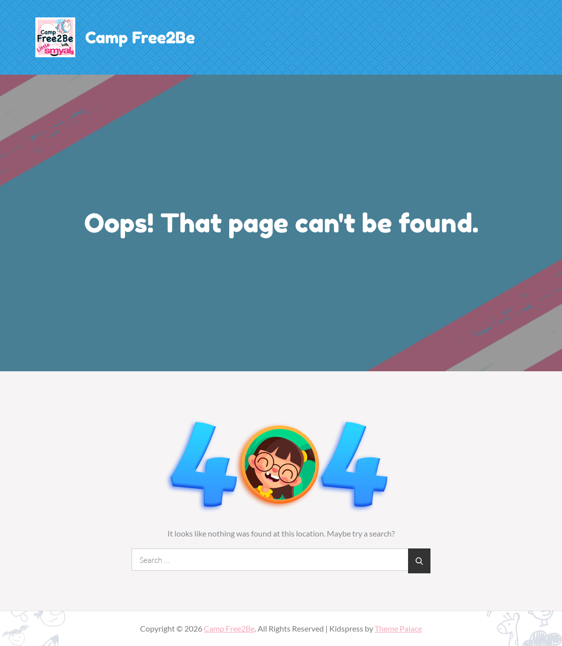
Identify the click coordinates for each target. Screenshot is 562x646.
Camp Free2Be (140, 37)
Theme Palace (398, 628)
